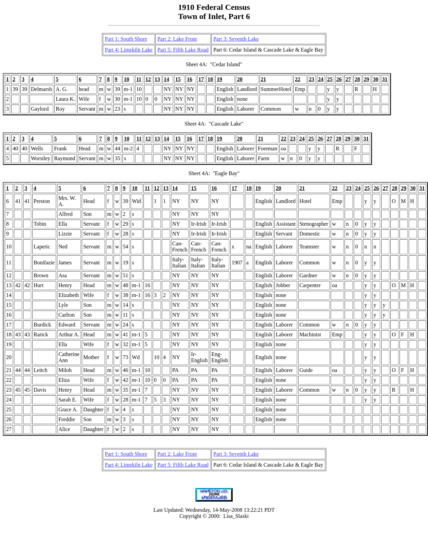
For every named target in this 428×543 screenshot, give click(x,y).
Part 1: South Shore (126, 39)
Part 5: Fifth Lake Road (183, 50)
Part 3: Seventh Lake (236, 39)
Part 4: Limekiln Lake (129, 50)
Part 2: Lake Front (177, 39)
